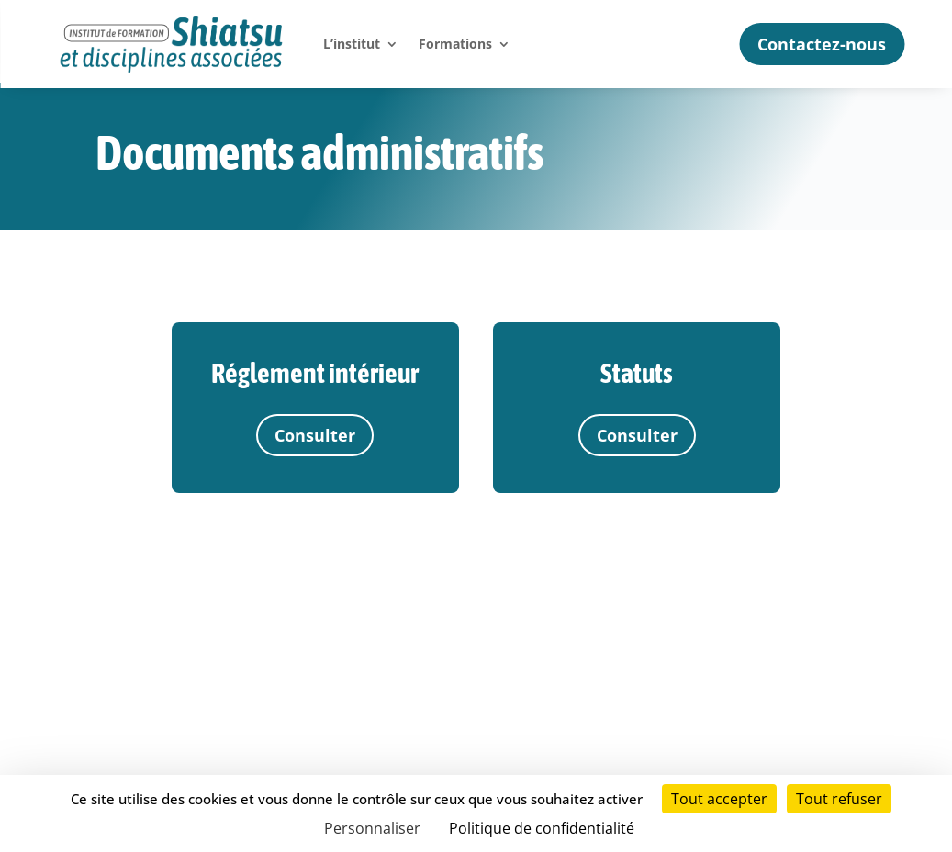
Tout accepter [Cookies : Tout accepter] (719, 799)
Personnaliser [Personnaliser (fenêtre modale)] (372, 828)
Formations (455, 43)
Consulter (314, 435)
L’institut (351, 43)
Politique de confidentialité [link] (541, 828)
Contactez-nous (821, 44)
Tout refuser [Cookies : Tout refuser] (839, 799)
